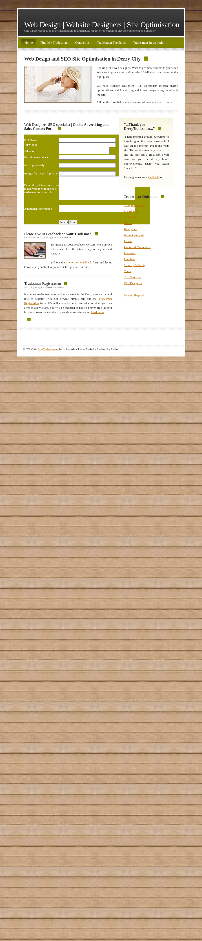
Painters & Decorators (137, 247)
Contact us (82, 42)
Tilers (127, 271)
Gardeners (130, 217)
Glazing (128, 223)
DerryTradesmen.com (48, 356)
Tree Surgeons (132, 277)
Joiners (128, 241)
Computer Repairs (135, 205)
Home (28, 42)
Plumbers (129, 259)
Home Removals (134, 235)
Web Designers (133, 283)
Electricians (131, 211)
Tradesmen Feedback (111, 42)
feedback (153, 177)
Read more (97, 319)
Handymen (130, 229)
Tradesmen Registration (149, 42)
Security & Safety (134, 265)
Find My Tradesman (54, 42)
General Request (134, 295)
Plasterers (129, 253)
